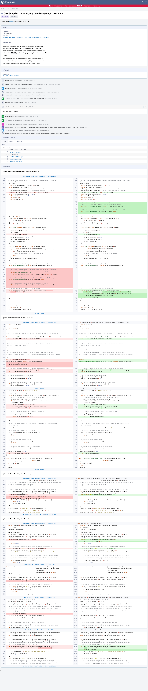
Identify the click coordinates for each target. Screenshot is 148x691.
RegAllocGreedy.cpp (16, 161)
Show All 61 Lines (39, 564)
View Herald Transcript (40, 84)
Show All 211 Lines (40, 478)
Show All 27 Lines (39, 313)
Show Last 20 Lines (50, 514)
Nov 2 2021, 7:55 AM (27, 107)
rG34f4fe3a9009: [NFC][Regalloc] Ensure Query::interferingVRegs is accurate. (26, 37)
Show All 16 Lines (39, 469)
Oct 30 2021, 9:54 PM (30, 102)
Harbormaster (9, 99)
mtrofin (11, 21)
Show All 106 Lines (40, 322)
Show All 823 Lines (39, 666)
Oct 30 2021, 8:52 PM (29, 80)
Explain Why (83, 127)
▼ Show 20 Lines (51, 176)
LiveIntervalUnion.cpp (16, 157)
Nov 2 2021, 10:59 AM (32, 116)
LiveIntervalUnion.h (15, 152)
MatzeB (29, 84)
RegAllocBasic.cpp (15, 159)
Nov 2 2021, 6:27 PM (43, 124)
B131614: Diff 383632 (37, 99)
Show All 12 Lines (39, 388)
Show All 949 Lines (40, 523)
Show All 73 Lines (39, 597)
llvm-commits (26, 95)
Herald (7, 84)
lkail (6, 102)
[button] (146, 2)
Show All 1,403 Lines (39, 630)
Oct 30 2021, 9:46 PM (51, 99)
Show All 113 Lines (39, 514)
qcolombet (9, 33)
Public (15, 16)
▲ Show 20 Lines (28, 514)
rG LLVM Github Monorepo (11, 75)
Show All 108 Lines (40, 176)
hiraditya (24, 84)
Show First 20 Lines (28, 176)
